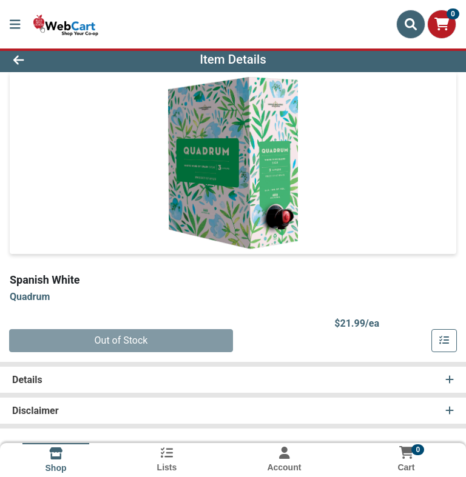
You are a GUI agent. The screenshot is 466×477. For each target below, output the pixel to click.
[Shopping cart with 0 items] (441, 24)
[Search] (411, 24)
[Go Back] (65, 59)
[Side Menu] (15, 24)
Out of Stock (121, 340)
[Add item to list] (444, 340)
